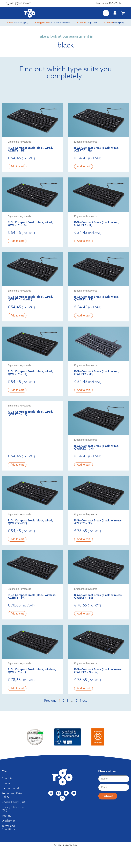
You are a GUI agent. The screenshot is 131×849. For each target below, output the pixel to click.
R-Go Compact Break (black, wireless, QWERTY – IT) (32, 671)
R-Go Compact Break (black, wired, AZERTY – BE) (30, 149)
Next (83, 700)
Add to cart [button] (17, 166)
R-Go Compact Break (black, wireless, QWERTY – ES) (98, 596)
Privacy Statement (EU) (13, 808)
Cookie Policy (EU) (13, 802)
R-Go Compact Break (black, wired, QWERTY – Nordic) (30, 298)
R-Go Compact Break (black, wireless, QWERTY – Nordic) (98, 671)
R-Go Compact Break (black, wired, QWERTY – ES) (30, 223)
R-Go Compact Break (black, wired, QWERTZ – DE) (30, 522)
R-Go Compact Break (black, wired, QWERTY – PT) (96, 298)
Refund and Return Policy (13, 795)
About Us (7, 778)
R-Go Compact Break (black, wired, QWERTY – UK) (30, 373)
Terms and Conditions (8, 827)
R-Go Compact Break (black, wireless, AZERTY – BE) (98, 522)
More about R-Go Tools (108, 3)
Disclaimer (8, 820)
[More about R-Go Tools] (123, 2)
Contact (7, 783)
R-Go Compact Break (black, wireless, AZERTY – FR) (32, 596)
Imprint (6, 815)
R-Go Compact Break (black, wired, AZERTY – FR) (96, 149)
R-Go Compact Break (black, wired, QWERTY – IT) (96, 223)
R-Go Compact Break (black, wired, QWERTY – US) (96, 373)
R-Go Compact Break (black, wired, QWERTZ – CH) (96, 447)
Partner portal (10, 788)
